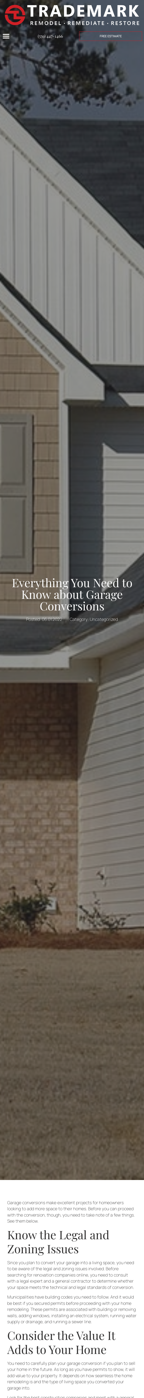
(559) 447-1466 (50, 36)
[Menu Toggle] (6, 36)
